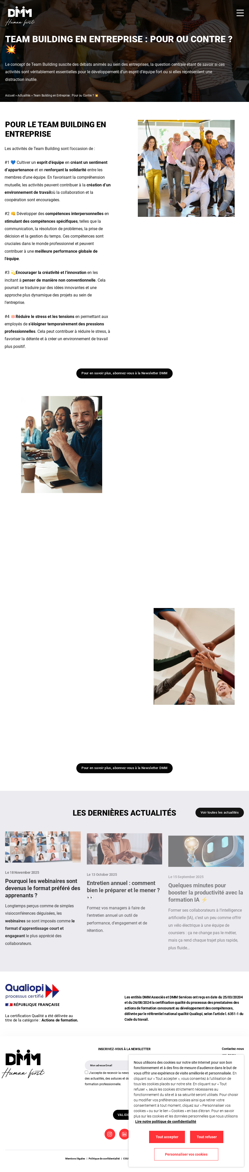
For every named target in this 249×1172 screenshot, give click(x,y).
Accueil (10, 95)
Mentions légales (75, 1158)
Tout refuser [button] (207, 1137)
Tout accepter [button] (167, 1137)
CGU (126, 1158)
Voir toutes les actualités (220, 812)
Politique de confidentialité (104, 1158)
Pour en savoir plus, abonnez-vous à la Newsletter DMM (124, 375)
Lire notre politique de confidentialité (165, 1122)
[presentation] (124, 1097)
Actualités (23, 95)
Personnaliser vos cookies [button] (186, 1154)
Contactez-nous (233, 1049)
